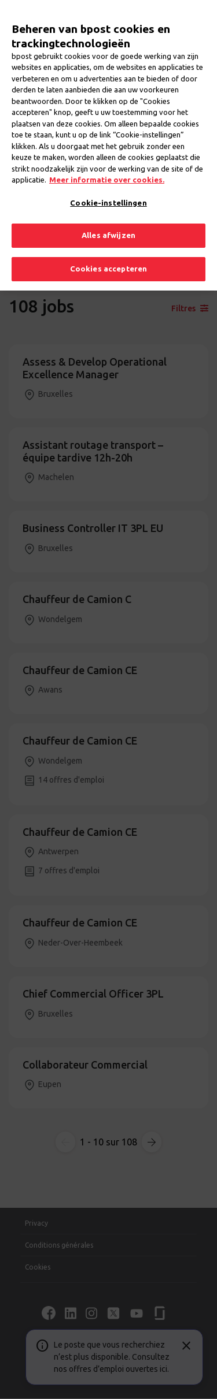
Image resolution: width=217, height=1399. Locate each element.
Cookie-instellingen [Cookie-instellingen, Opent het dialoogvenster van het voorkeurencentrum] (108, 193)
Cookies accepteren (108, 259)
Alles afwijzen (108, 226)
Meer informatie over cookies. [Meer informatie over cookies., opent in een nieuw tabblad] (106, 171)
